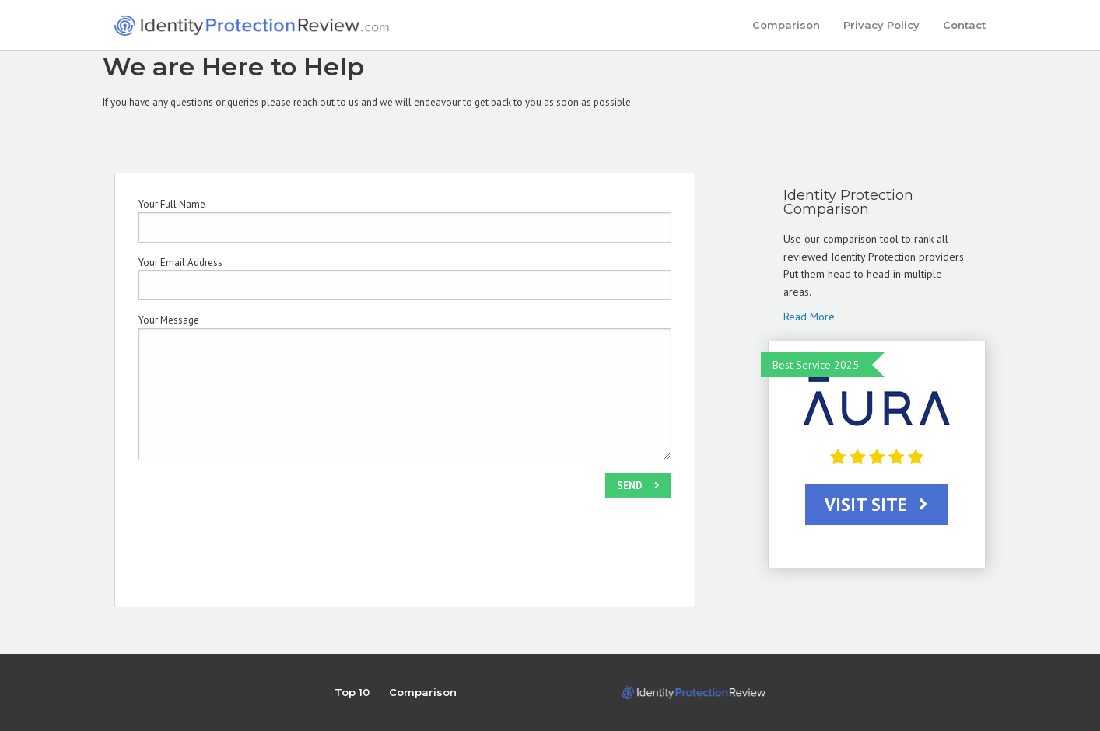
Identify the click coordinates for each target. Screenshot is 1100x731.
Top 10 (352, 692)
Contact (964, 25)
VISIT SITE (876, 504)
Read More (809, 317)
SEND (638, 485)
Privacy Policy (881, 25)
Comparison (786, 25)
